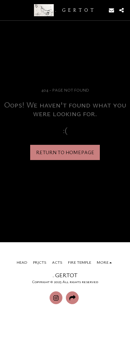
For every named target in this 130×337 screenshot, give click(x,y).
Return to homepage (65, 152)
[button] (8, 10)
